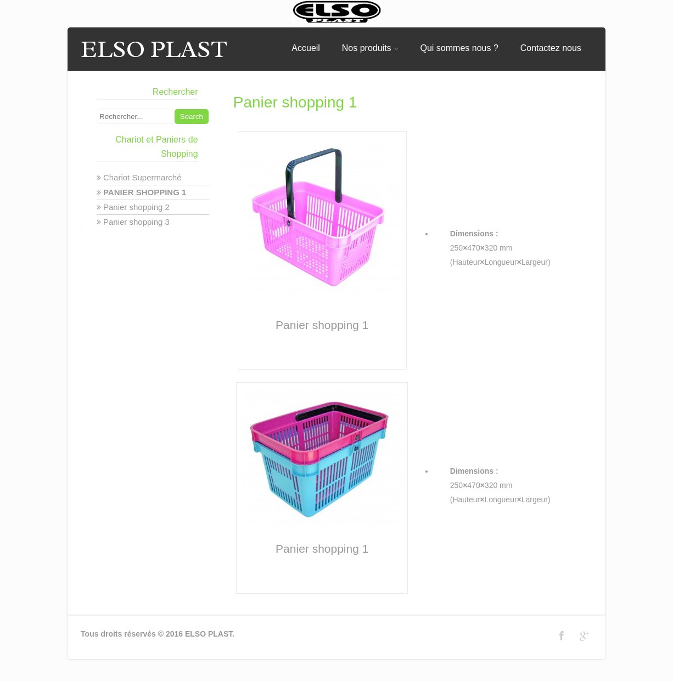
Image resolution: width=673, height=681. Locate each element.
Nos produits (370, 48)
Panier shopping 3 (136, 221)
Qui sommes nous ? (459, 48)
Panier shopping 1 (144, 192)
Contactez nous (550, 48)
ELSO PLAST (154, 49)
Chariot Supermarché (142, 177)
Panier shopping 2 (136, 207)
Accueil (305, 48)
